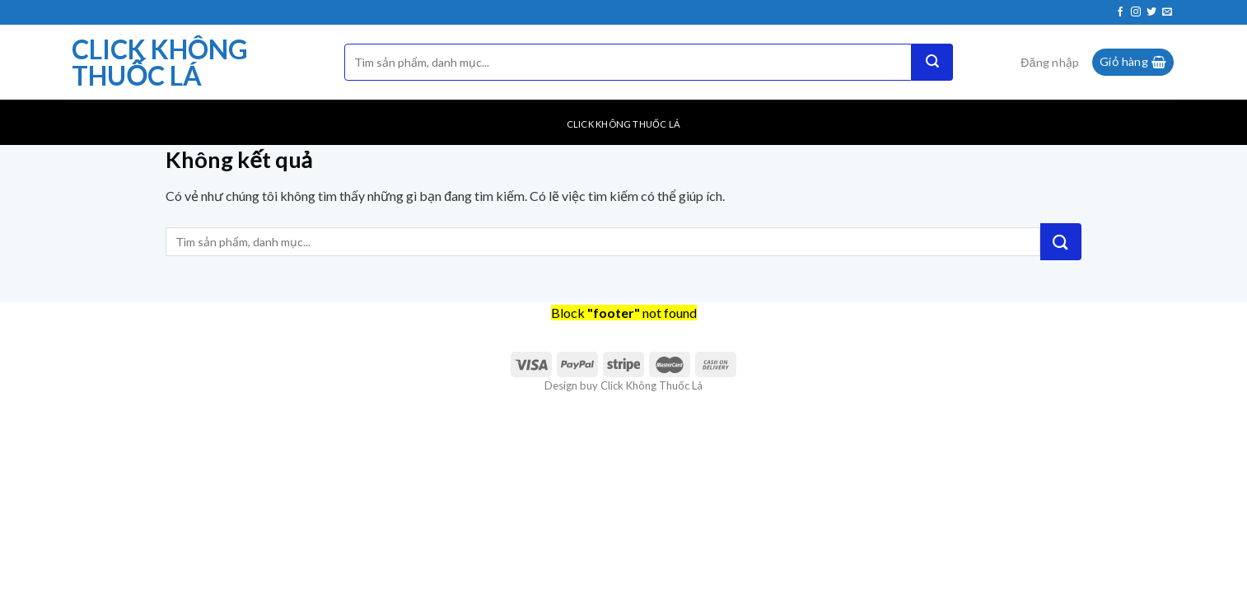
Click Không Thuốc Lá (160, 62)
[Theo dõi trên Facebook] (1120, 12)
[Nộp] (932, 62)
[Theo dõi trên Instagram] (1136, 12)
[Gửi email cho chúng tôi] (1167, 12)
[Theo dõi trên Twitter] (1151, 12)
